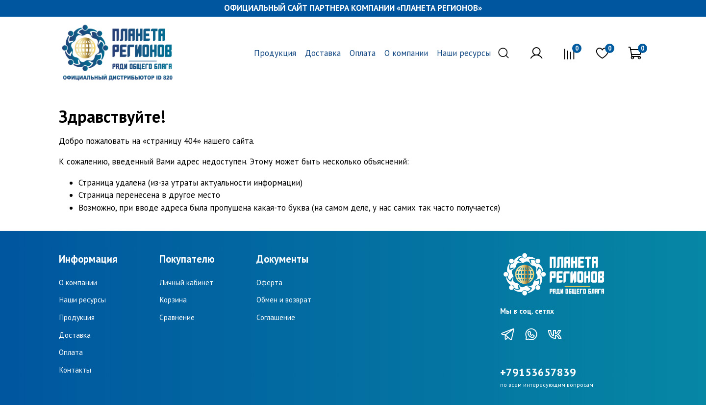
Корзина (173, 299)
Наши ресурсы (464, 53)
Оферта (269, 282)
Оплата (363, 53)
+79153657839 (538, 372)
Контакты (75, 370)
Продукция (275, 53)
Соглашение (275, 317)
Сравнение (177, 317)
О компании (406, 53)
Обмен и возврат (283, 299)
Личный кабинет (186, 282)
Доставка (323, 53)
